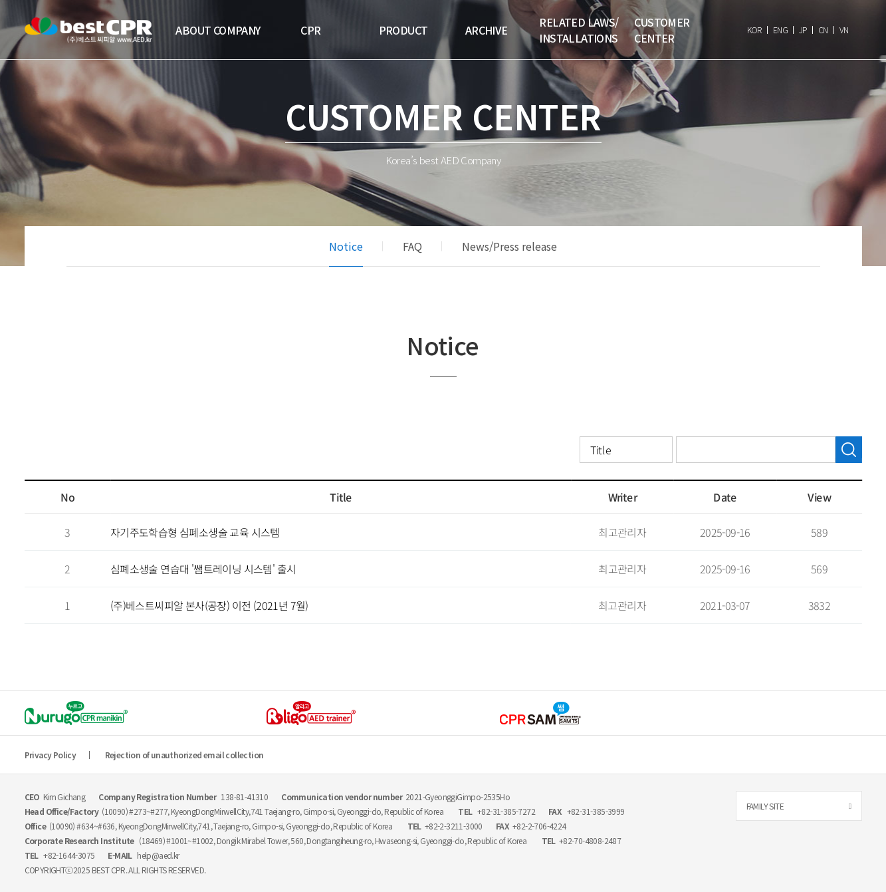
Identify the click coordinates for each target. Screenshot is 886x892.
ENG (780, 29)
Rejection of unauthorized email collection (184, 755)
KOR (754, 29)
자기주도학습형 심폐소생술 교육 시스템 (194, 532)
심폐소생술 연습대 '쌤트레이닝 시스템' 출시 (203, 569)
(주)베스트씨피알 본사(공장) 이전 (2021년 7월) (209, 605)
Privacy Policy (50, 755)
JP (803, 29)
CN (823, 29)
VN (844, 29)
